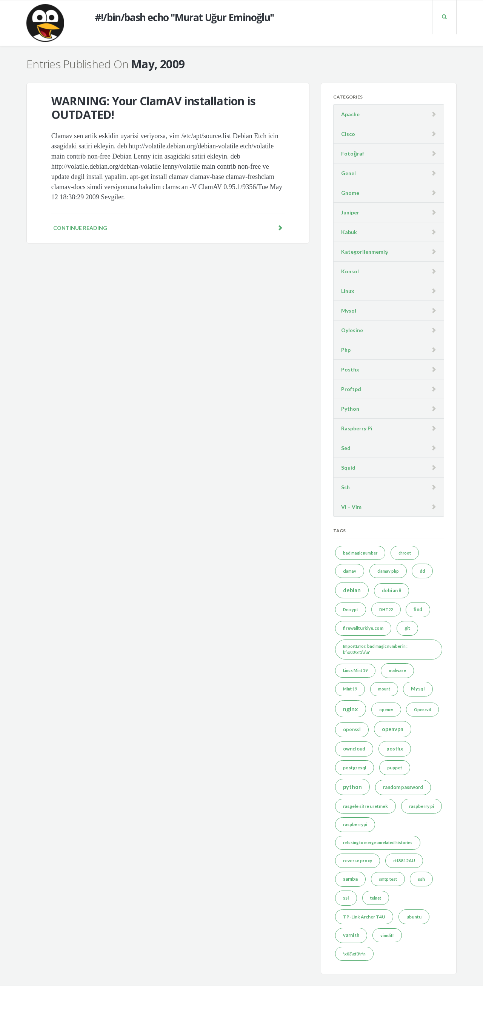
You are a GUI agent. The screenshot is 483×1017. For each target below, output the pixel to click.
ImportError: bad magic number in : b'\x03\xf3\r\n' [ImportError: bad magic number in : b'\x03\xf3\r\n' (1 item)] (375, 649)
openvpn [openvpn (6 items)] (392, 729)
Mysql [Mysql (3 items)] (418, 689)
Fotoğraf (352, 153)
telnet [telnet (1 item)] (375, 897)
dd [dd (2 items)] (422, 571)
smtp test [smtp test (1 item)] (388, 879)
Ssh (345, 487)
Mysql (348, 310)
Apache (350, 114)
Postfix (350, 369)
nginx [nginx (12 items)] (350, 708)
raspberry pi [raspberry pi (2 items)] (421, 806)
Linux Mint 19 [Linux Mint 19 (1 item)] (355, 670)
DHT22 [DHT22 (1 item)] (386, 609)
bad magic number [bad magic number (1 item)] (360, 552)
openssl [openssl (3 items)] (352, 729)
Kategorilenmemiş (364, 251)
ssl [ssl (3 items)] (346, 898)
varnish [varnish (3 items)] (351, 935)
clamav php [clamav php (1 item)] (388, 571)
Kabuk (349, 232)
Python (350, 408)
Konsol (350, 271)
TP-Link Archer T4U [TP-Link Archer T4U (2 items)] (364, 917)
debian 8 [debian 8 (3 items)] (391, 590)
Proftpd (351, 389)
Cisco (348, 134)
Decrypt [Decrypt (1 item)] (350, 609)
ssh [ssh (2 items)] (421, 879)
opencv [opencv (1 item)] (386, 709)
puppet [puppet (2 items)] (394, 767)
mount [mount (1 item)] (384, 688)
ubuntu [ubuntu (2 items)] (413, 917)
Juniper (350, 212)
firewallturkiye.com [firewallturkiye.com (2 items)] (363, 628)
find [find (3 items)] (418, 609)
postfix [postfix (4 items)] (394, 749)
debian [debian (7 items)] (352, 590)
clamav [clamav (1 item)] (349, 571)
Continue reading (168, 227)
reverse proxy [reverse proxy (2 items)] (357, 860)
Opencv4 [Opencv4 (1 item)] (422, 709)
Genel (348, 173)
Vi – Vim (351, 507)
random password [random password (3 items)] (403, 787)
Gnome (350, 193)
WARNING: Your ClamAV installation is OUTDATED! (153, 107)
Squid (348, 467)
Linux (347, 291)
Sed (346, 448)
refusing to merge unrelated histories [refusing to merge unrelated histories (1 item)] (377, 842)
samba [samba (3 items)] (350, 879)
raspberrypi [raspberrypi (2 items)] (355, 824)
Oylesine (352, 330)
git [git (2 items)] (407, 628)
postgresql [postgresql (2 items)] (354, 767)
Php (346, 350)
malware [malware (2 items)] (397, 670)
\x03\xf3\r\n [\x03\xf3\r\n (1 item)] (354, 953)
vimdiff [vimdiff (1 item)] (387, 935)
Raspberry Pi (356, 428)
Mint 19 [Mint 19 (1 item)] (350, 688)
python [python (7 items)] (352, 787)
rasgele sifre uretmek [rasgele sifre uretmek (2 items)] (365, 806)
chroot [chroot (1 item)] (404, 552)
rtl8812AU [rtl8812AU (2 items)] (404, 860)
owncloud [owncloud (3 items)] (354, 749)
